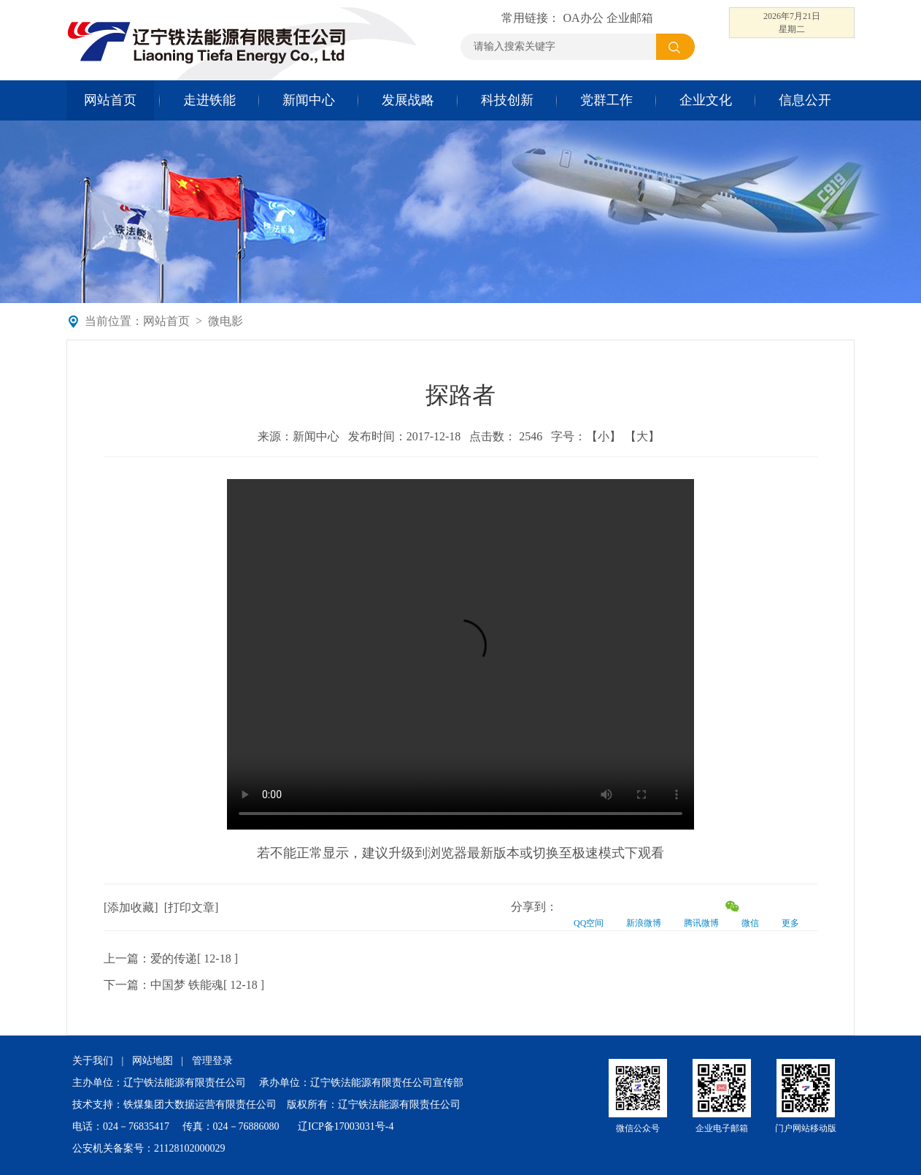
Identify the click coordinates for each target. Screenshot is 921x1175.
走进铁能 (209, 100)
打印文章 (191, 907)
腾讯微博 (701, 923)
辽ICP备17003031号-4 (345, 1126)
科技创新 (507, 100)
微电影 (225, 321)
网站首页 (110, 100)
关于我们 (92, 1060)
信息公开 (805, 100)
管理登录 (212, 1060)
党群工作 (606, 100)
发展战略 (408, 100)
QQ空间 (589, 923)
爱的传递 (173, 958)
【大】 (642, 436)
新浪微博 (643, 923)
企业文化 (705, 100)
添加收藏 (130, 907)
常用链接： (532, 18)
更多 (790, 923)
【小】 (603, 436)
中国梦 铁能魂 (186, 985)
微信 (750, 923)
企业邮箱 (629, 18)
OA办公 (583, 18)
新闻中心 (308, 100)
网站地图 (152, 1060)
